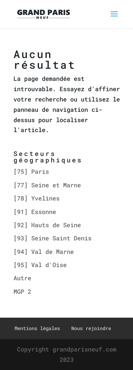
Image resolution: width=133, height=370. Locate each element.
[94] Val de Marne (43, 251)
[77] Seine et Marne (47, 185)
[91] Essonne (34, 212)
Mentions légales (37, 328)
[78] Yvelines (36, 198)
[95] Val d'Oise (40, 265)
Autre (22, 278)
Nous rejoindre (91, 328)
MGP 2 (22, 291)
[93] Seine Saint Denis (52, 238)
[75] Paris (31, 171)
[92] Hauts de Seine (47, 225)
